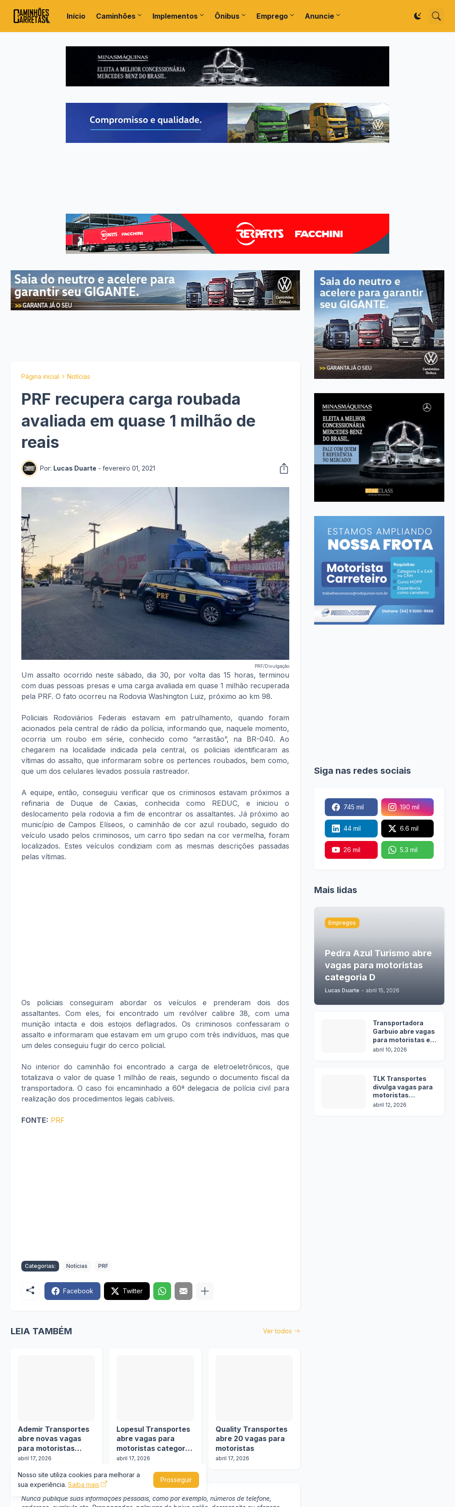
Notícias (78, 376)
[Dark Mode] (417, 16)
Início (76, 16)
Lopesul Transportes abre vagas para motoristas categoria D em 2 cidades (154, 1439)
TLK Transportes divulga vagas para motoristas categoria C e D (403, 1087)
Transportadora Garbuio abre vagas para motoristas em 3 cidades (404, 1031)
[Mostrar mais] (205, 1291)
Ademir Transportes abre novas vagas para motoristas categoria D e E (53, 1439)
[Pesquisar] (436, 16)
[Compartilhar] (281, 468)
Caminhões (116, 16)
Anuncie (319, 16)
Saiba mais (83, 1484)
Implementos (175, 16)
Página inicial (40, 376)
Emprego (272, 16)
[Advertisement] (227, 179)
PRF (58, 1120)
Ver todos (277, 1331)
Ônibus (227, 16)
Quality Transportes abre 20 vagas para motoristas (251, 1439)
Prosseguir (176, 1479)
